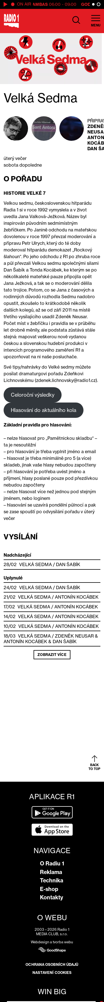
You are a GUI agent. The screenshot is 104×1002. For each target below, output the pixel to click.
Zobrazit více (51, 654)
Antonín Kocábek (77, 597)
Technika (51, 880)
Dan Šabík (68, 564)
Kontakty (51, 897)
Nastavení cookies (52, 972)
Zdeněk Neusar (74, 636)
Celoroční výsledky (32, 395)
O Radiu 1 (52, 863)
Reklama (51, 872)
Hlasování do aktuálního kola (43, 410)
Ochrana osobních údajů (52, 964)
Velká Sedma (35, 564)
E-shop (49, 889)
